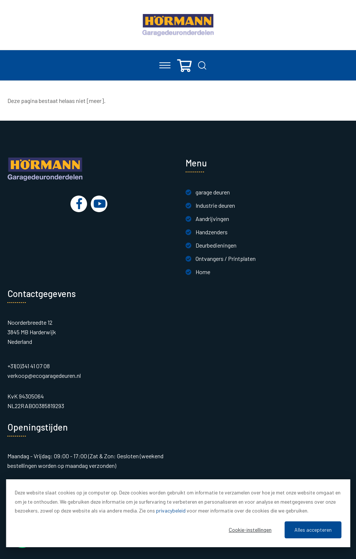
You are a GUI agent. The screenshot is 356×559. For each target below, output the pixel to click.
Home (203, 271)
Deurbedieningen (216, 245)
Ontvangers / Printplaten (226, 258)
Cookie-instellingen (250, 530)
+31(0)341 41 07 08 (28, 365)
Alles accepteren (313, 530)
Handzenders (212, 231)
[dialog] (178, 513)
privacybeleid (171, 510)
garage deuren (213, 192)
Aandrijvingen (212, 218)
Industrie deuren (215, 205)
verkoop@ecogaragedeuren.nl (44, 375)
